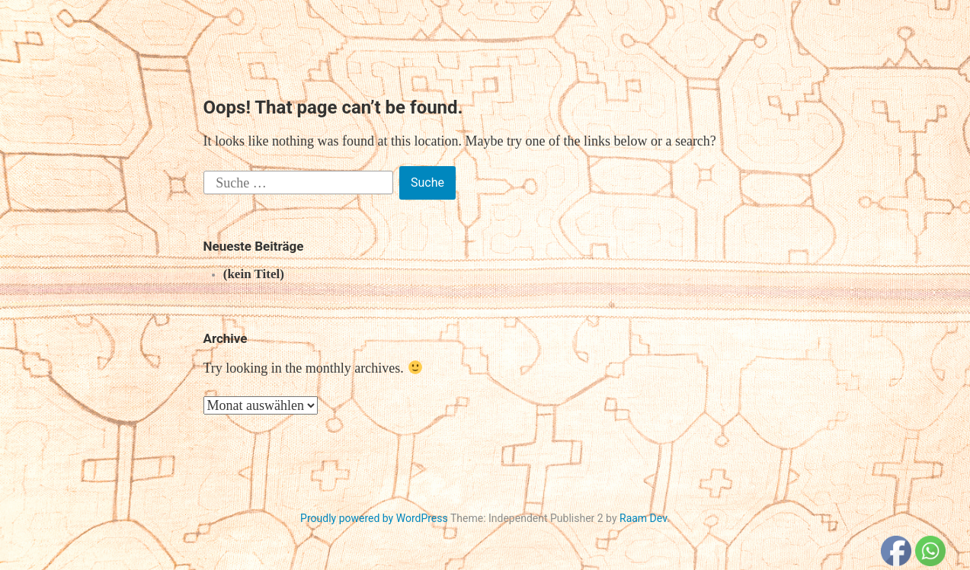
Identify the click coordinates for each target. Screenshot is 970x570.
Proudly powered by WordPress (374, 518)
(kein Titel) (253, 274)
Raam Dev (643, 518)
